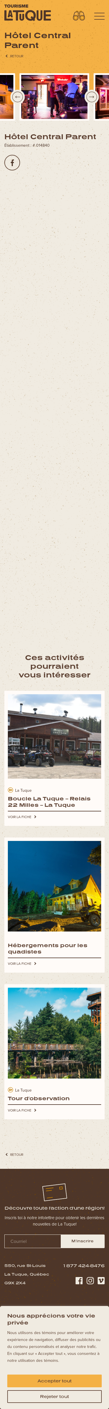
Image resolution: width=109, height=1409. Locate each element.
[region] (54, 1357)
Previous (17, 97)
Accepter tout (54, 1380)
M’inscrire (83, 1241)
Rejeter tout (54, 1396)
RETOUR (16, 58)
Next (91, 97)
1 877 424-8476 (84, 1265)
